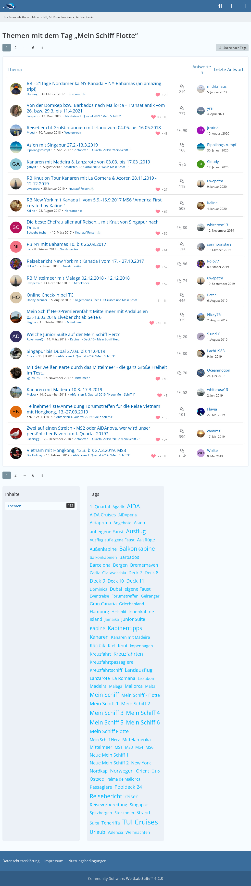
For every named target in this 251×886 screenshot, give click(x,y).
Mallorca (134, 686)
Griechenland (131, 604)
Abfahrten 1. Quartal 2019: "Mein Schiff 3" (103, 150)
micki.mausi (217, 86)
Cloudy (213, 161)
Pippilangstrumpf (38, 150)
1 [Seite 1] (7, 47)
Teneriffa (110, 823)
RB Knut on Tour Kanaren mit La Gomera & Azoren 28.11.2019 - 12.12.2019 (92, 181)
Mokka (31, 394)
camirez (213, 430)
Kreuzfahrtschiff (106, 670)
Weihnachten (138, 832)
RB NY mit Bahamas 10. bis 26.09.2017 (66, 244)
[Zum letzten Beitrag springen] (201, 89)
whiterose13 (217, 224)
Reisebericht (106, 796)
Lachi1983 (216, 350)
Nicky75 (214, 314)
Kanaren (99, 637)
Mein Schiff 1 (104, 703)
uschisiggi (33, 439)
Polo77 (31, 266)
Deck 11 (135, 580)
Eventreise (99, 596)
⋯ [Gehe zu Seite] (24, 47)
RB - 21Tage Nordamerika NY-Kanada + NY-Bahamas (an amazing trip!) (94, 86)
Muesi (31, 132)
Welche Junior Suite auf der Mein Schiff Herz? (73, 334)
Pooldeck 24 (128, 787)
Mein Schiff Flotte (109, 731)
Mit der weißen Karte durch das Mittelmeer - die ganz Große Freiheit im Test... (97, 370)
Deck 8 (151, 572)
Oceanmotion (218, 370)
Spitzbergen (101, 812)
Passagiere (101, 787)
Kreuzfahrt (100, 654)
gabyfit (31, 167)
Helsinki (119, 611)
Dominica (98, 589)
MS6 (149, 747)
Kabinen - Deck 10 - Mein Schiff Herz (95, 339)
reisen (131, 796)
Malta (150, 686)
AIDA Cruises (103, 515)
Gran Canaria (103, 604)
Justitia (212, 127)
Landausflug (138, 670)
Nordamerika (77, 94)
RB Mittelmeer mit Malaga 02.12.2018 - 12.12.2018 (78, 278)
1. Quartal (100, 507)
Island (96, 619)
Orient (142, 771)
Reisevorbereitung (108, 805)
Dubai (116, 589)
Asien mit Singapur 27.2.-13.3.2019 (62, 145)
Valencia (115, 832)
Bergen (120, 565)
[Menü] (245, 6)
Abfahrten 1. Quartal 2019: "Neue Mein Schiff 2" (107, 439)
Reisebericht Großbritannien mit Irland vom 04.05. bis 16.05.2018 (94, 127)
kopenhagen (141, 646)
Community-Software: (125, 878)
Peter (211, 294)
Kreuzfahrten (128, 653)
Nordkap (99, 771)
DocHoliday (34, 455)
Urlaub (97, 832)
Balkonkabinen (103, 557)
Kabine (97, 628)
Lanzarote (100, 678)
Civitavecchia (114, 572)
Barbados (129, 557)
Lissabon (146, 678)
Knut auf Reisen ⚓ (81, 189)
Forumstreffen (125, 596)
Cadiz (95, 572)
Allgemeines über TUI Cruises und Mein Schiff (106, 300)
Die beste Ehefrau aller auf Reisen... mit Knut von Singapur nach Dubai (93, 224)
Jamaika (112, 619)
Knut (122, 646)
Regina (31, 322)
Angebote (122, 522)
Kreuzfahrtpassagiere (111, 662)
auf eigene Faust (107, 532)
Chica (30, 356)
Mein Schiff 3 (107, 713)
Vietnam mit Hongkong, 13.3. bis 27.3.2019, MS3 (76, 450)
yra (210, 108)
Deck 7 (135, 572)
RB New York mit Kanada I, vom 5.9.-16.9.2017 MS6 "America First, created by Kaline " (95, 202)
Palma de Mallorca (123, 779)
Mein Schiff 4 (143, 713)
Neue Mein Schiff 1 (109, 755)
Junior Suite (133, 619)
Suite (94, 823)
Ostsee (97, 779)
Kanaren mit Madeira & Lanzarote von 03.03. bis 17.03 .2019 (88, 162)
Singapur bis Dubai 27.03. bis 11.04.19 (66, 351)
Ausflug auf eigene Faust (112, 540)
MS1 (119, 747)
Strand (143, 812)
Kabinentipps (125, 628)
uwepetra (33, 189)
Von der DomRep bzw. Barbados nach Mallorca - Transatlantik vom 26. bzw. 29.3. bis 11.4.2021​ (96, 108)
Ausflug (136, 531)
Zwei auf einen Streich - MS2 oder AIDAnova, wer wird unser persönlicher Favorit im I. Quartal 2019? (88, 431)
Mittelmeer (81, 283)
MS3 (129, 747)
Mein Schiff (104, 695)
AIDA (133, 506)
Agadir (119, 507)
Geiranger (150, 596)
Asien (139, 522)
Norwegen (122, 770)
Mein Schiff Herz (105, 739)
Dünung (32, 94)
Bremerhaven (144, 565)
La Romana (123, 678)
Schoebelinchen (37, 232)
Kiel (111, 646)
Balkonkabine (137, 548)
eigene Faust (138, 589)
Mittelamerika (136, 739)
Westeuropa (72, 132)
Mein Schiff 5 (107, 722)
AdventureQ (35, 339)
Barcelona (100, 565)
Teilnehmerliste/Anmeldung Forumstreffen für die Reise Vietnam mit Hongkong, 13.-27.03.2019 (93, 409)
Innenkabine (141, 611)
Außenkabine (103, 549)
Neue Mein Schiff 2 (109, 763)
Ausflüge (146, 540)
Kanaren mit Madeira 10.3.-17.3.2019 (64, 389)
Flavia (212, 409)
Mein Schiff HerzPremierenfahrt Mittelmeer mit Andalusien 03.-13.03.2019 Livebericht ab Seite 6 (87, 314)
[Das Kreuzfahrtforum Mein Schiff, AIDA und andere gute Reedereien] (9, 6)
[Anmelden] (232, 6)
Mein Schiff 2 (135, 703)
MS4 (139, 747)
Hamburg (99, 611)
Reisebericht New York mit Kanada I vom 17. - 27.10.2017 (85, 261)
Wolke (212, 450)
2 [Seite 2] (15, 47)
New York (141, 763)
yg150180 (33, 378)
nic (29, 249)
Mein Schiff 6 (143, 722)
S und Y (213, 333)
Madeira (98, 686)
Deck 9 (97, 580)
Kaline (31, 211)
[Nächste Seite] (42, 47)
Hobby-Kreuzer (37, 300)
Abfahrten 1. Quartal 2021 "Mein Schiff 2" (93, 116)
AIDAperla (127, 515)
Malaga (115, 686)
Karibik (97, 645)
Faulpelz (32, 116)
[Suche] (220, 6)
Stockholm (124, 812)
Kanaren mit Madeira (130, 637)
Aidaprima (100, 522)
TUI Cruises (140, 821)
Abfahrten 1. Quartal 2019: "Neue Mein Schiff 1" (96, 167)
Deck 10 (116, 581)
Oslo (155, 771)
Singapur (139, 805)
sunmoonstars (219, 244)
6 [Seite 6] (33, 47)
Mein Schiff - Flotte (140, 695)
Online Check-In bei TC (50, 295)
